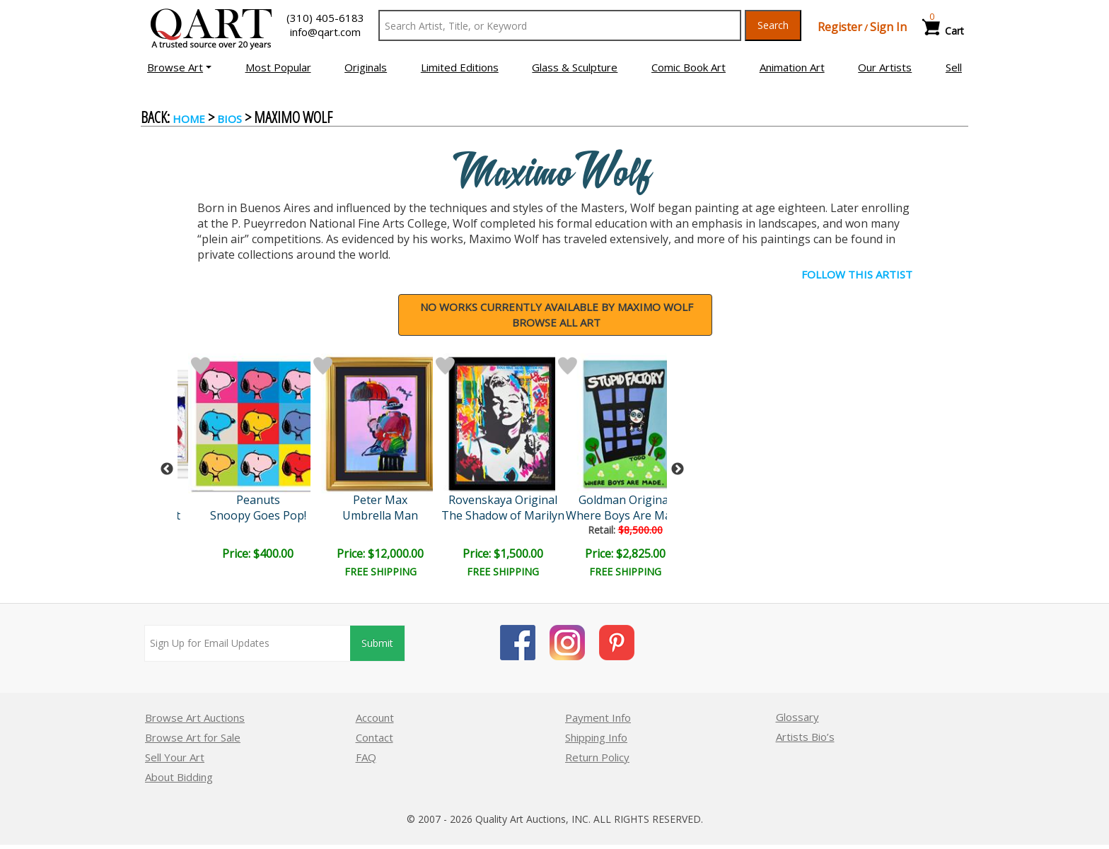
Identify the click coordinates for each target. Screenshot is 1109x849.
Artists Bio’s (805, 737)
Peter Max (380, 500)
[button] (179, 67)
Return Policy (597, 757)
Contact (374, 737)
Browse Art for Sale (192, 737)
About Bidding (179, 777)
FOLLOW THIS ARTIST (856, 274)
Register (840, 27)
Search (773, 25)
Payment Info (598, 717)
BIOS (229, 119)
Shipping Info (596, 737)
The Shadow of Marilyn (502, 515)
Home (189, 119)
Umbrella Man (380, 515)
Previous (167, 469)
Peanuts (258, 500)
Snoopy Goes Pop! (258, 515)
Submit (377, 643)
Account (375, 717)
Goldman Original (625, 500)
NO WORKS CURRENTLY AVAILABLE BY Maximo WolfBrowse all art (556, 315)
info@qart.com (325, 32)
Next (677, 469)
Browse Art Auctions (195, 717)
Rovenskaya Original (502, 500)
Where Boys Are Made (625, 515)
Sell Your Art (174, 757)
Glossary (797, 717)
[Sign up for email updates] (247, 643)
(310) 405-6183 (325, 18)
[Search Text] (560, 25)
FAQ (366, 757)
